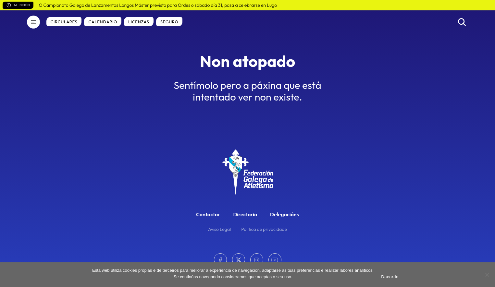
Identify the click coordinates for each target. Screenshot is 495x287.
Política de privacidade (264, 229)
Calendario (102, 21)
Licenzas (138, 21)
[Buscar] (461, 22)
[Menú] (33, 22)
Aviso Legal (219, 229)
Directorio (245, 214)
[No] (487, 274)
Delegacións (284, 214)
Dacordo (390, 276)
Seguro (169, 21)
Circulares (64, 21)
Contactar (208, 214)
